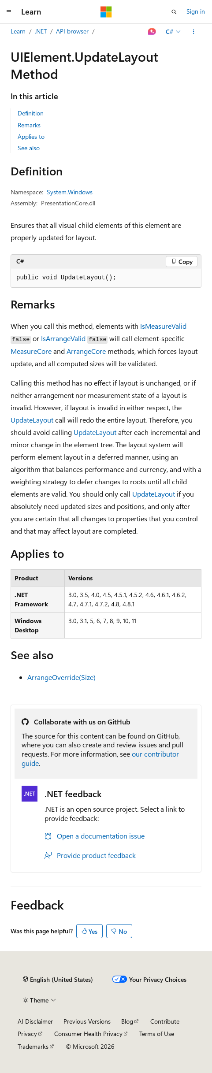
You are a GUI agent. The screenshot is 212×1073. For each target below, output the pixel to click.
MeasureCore (31, 351)
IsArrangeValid (63, 338)
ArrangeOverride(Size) (61, 677)
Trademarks (33, 1046)
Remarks (29, 125)
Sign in (195, 11)
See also (29, 148)
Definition (31, 113)
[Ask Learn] (152, 32)
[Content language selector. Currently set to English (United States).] (58, 980)
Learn (18, 31)
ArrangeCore (86, 351)
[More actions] (193, 32)
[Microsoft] (106, 12)
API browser (72, 31)
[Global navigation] (9, 12)
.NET (41, 31)
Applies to (31, 136)
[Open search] (174, 12)
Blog (127, 1021)
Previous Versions (87, 1021)
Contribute (164, 1021)
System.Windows (70, 192)
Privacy (27, 1033)
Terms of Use (156, 1033)
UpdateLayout (32, 419)
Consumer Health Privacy (88, 1033)
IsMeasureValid (163, 325)
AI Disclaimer (35, 1021)
